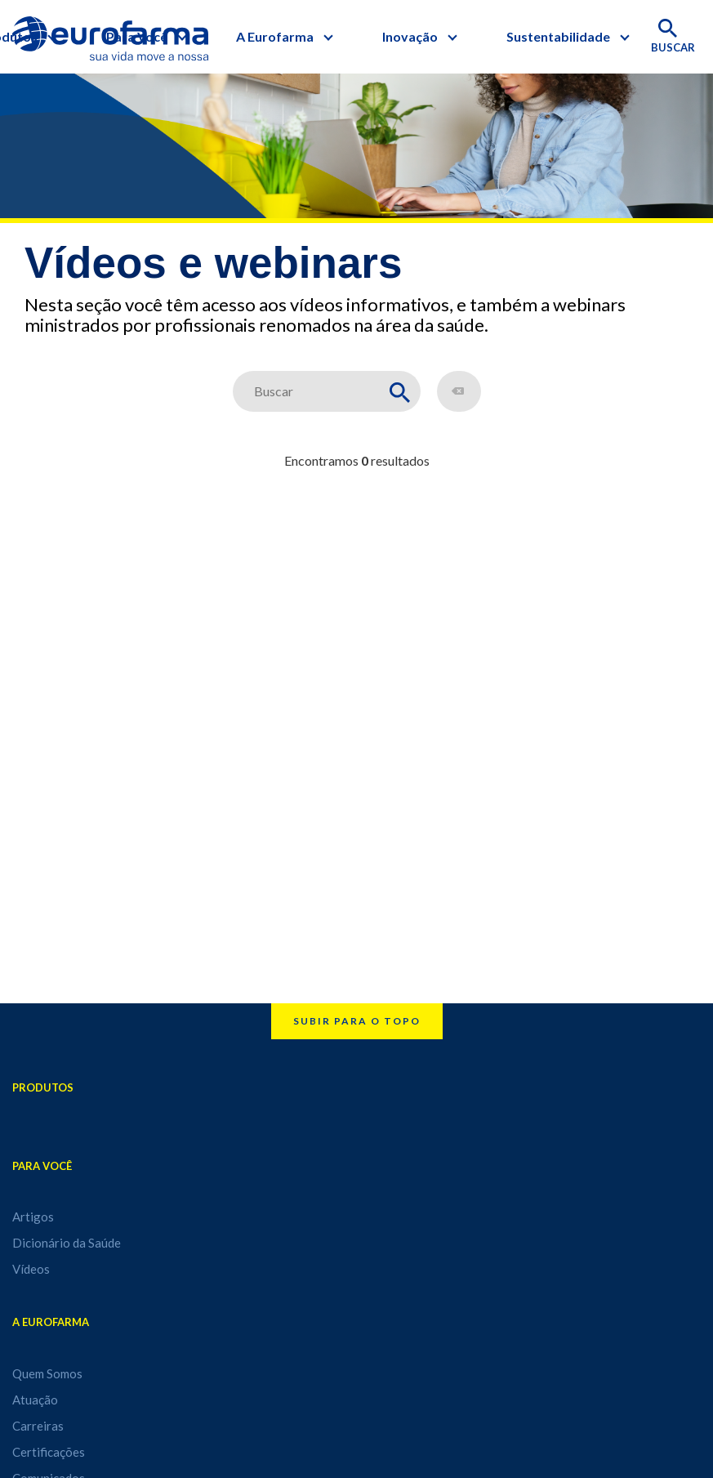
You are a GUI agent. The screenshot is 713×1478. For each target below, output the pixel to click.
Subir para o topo (357, 1021)
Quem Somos (47, 1373)
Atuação (35, 1399)
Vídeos (31, 1268)
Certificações (48, 1452)
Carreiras (38, 1425)
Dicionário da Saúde (66, 1242)
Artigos (33, 1216)
